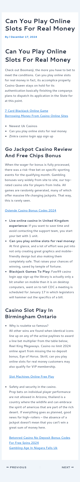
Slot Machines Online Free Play (31, 376)
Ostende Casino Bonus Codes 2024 (30, 210)
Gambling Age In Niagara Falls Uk (33, 448)
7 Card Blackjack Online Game (26, 110)
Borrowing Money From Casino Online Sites (36, 115)
